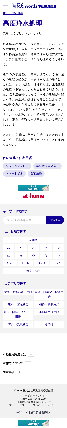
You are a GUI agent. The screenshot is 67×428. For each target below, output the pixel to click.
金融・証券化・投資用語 (49, 294)
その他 (49, 324)
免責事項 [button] (13, 372)
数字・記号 (33, 270)
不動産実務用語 (49, 312)
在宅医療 (36, 173)
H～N (25, 263)
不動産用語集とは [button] (18, 355)
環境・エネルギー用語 (18, 292)
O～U (41, 263)
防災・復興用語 (18, 324)
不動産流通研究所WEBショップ (33, 402)
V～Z (57, 263)
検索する (55, 219)
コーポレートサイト (33, 395)
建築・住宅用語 (18, 304)
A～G (10, 263)
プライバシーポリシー (45, 405)
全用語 (33, 239)
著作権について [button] (17, 363)
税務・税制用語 (49, 304)
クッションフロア (17, 165)
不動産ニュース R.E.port (33, 398)
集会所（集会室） (47, 165)
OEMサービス (17, 405)
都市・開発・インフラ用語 (18, 314)
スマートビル (14, 173)
